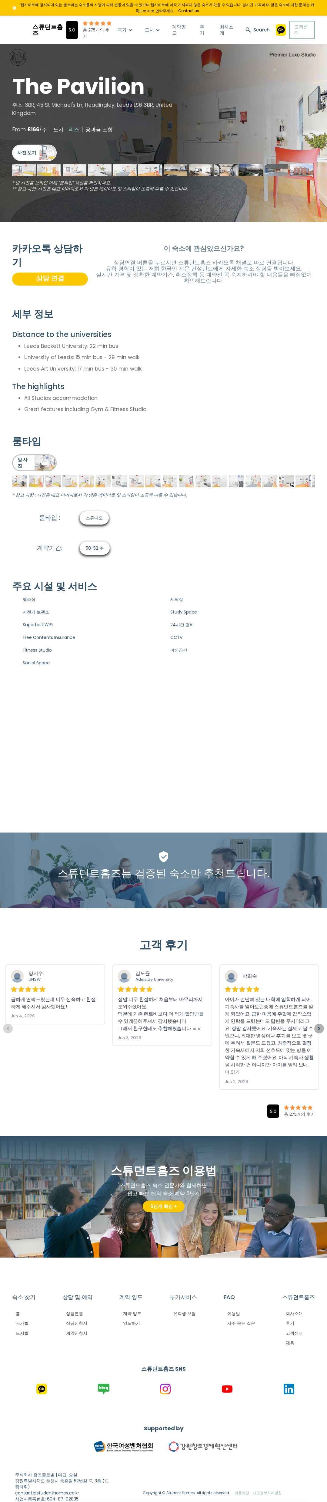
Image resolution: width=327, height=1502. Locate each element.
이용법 (233, 1314)
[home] (39, 30)
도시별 (22, 1333)
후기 (202, 30)
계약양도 (179, 30)
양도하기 (131, 1323)
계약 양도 (132, 1314)
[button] (125, 30)
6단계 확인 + (163, 1206)
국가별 (22, 1323)
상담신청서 (76, 1323)
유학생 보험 (184, 1314)
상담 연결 (50, 278)
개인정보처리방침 (267, 1492)
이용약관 (242, 1492)
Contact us (188, 10)
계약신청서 (76, 1333)
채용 (290, 1343)
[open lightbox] (34, 152)
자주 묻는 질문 (241, 1323)
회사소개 (226, 30)
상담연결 (74, 1314)
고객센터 (301, 30)
